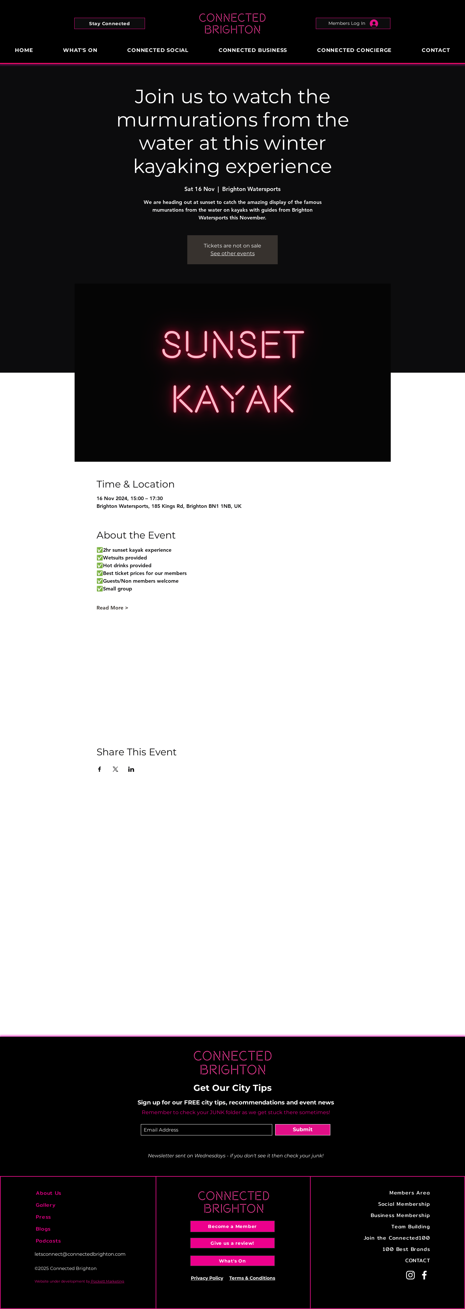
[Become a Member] (232, 1226)
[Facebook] (424, 1275)
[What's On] (232, 1260)
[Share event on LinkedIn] (131, 769)
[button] (109, 23)
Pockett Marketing (107, 1281)
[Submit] (302, 1129)
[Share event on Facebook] (100, 769)
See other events (233, 253)
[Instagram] (410, 1275)
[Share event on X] (115, 769)
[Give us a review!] (232, 1243)
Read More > (113, 608)
